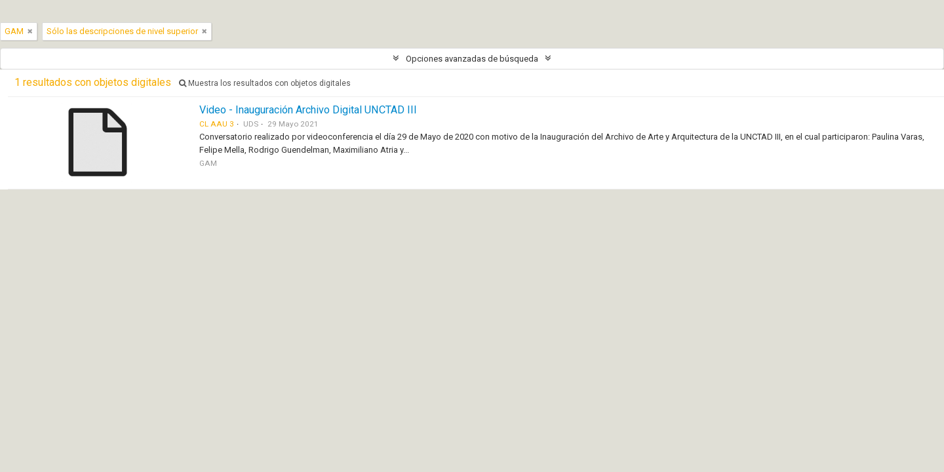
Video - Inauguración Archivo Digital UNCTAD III (308, 110)
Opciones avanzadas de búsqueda (472, 59)
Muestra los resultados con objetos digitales (265, 83)
